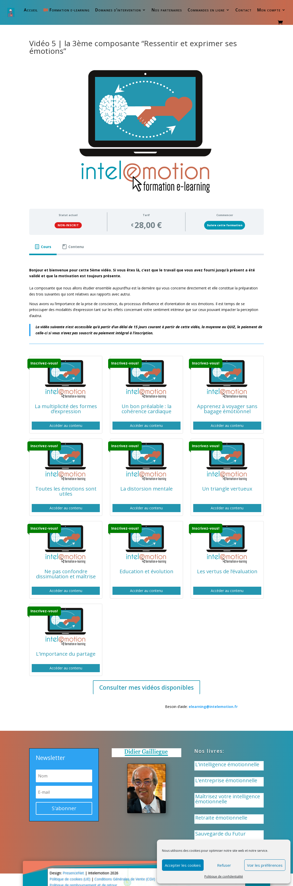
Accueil (31, 10)
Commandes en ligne (206, 10)
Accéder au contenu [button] (66, 425)
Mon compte (269, 10)
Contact (243, 10)
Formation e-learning (66, 10)
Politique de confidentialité (223, 876)
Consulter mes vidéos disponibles (146, 687)
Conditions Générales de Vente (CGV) (124, 879)
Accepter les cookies (183, 865)
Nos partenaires (167, 10)
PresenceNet (73, 873)
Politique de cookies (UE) (70, 879)
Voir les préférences (265, 865)
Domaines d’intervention (118, 10)
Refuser (224, 865)
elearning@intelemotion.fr (213, 706)
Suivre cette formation (224, 225)
